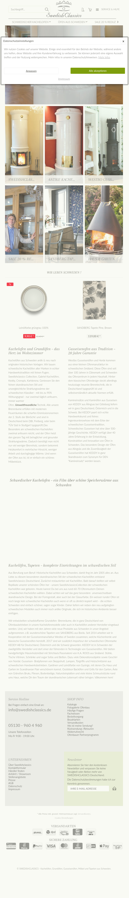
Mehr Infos (104, 57)
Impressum (64, 78)
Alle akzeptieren (98, 70)
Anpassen (31, 70)
